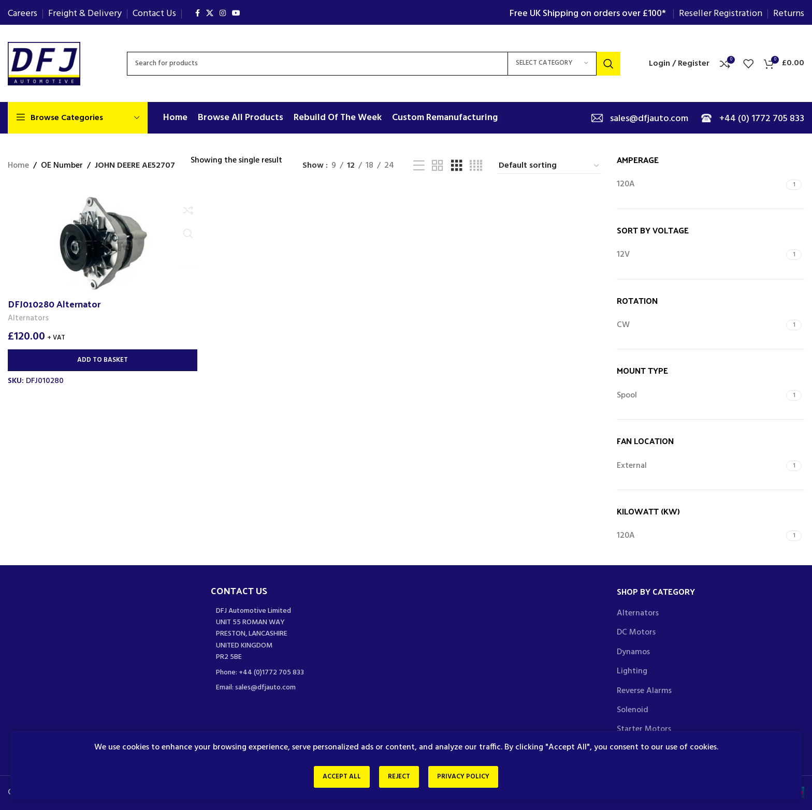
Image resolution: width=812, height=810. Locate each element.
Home (18, 165)
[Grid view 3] (456, 166)
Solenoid (632, 710)
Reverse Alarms (644, 691)
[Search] (373, 64)
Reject (399, 778)
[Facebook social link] (197, 13)
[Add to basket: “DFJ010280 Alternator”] (101, 360)
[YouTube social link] (236, 13)
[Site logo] (44, 63)
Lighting (632, 671)
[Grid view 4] (476, 166)
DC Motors (636, 632)
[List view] (419, 166)
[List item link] (304, 673)
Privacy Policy (469, 778)
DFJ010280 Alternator (54, 303)
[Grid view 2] (437, 166)
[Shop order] (549, 166)
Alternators (28, 318)
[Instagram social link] (222, 13)
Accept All (335, 778)
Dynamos (633, 652)
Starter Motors (644, 729)
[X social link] (209, 13)
